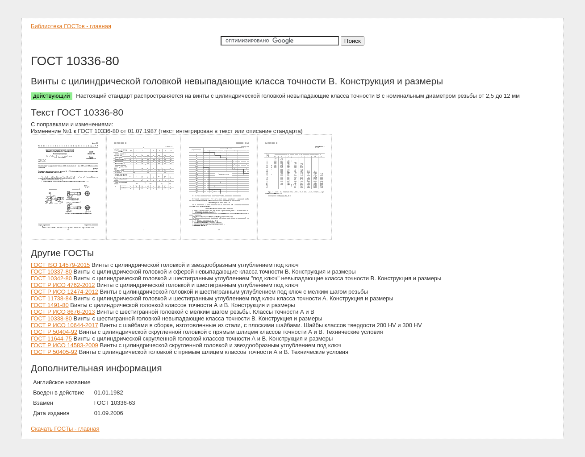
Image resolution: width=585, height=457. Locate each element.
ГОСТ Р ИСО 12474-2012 (64, 291)
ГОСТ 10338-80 (51, 318)
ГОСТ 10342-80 (51, 278)
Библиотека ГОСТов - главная (71, 26)
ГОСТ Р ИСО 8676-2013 (63, 311)
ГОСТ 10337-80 (51, 271)
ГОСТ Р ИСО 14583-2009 (64, 345)
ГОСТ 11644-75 (51, 338)
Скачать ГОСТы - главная (65, 428)
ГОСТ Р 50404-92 (54, 331)
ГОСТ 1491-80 (50, 305)
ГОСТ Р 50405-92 (54, 352)
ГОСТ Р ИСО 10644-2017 (64, 325)
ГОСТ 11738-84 (51, 298)
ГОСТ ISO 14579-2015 (60, 265)
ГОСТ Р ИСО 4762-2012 (63, 285)
